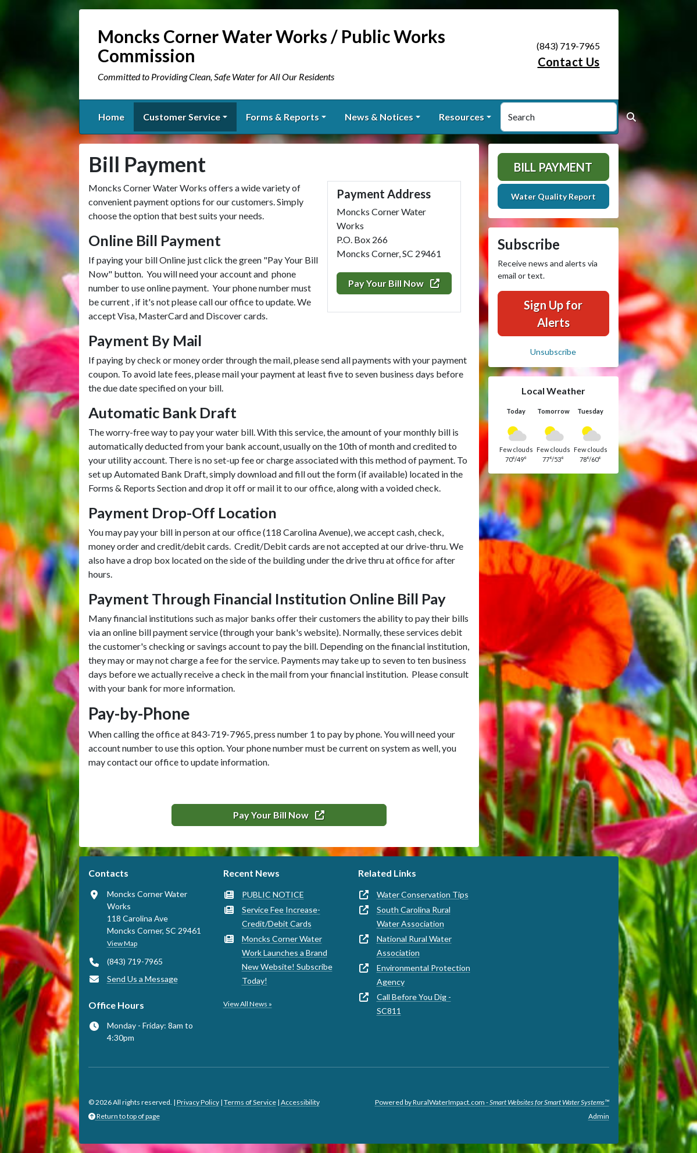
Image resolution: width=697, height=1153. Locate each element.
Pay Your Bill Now (393, 283)
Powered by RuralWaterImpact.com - (492, 1102)
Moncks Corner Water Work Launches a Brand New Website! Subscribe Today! (287, 959)
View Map (122, 943)
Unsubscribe (553, 352)
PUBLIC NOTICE (273, 894)
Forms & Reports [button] (282, 116)
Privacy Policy (198, 1102)
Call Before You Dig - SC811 (414, 1004)
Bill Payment (553, 167)
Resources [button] (461, 116)
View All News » (247, 1003)
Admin (598, 1116)
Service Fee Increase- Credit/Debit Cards (281, 916)
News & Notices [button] (379, 116)
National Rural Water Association (414, 946)
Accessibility (300, 1102)
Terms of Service (250, 1102)
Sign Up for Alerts (553, 313)
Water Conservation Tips (423, 894)
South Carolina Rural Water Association (414, 916)
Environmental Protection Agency (423, 975)
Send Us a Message (142, 979)
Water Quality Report (553, 196)
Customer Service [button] (181, 116)
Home (111, 116)
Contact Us (569, 62)
